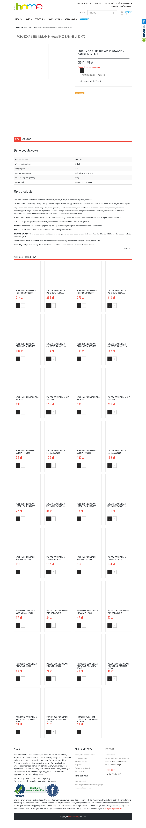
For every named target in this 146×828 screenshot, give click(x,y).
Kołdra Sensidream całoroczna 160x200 (56, 345)
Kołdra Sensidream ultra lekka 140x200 (25, 505)
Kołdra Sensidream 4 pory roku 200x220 (117, 291)
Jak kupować (109, 3)
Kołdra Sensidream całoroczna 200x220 (117, 345)
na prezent (84, 19)
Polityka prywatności (82, 768)
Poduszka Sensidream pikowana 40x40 (57, 611)
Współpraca (79, 771)
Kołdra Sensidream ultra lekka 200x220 (117, 505)
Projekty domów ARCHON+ (121, 6)
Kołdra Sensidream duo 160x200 (57, 398)
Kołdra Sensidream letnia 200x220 (116, 451)
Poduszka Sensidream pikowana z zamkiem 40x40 (87, 666)
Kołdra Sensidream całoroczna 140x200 (25, 345)
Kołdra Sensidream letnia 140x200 (25, 451)
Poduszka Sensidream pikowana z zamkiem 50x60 (118, 666)
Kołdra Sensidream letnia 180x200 (86, 451)
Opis (17, 139)
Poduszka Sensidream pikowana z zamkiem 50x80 (26, 719)
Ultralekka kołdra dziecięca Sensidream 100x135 (87, 719)
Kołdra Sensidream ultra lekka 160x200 (55, 505)
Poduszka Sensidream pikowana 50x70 (118, 611)
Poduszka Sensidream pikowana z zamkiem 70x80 (57, 719)
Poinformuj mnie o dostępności (93, 75)
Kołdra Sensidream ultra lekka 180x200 (86, 505)
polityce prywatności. (113, 808)
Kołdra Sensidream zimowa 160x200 (55, 558)
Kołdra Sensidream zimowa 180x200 (86, 558)
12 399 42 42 (80, 13)
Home (18, 27)
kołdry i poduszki (29, 27)
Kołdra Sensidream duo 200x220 (118, 398)
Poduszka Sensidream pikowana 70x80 (57, 665)
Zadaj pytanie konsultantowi (85, 755)
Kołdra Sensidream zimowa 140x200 (25, 558)
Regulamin (78, 765)
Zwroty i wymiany (81, 758)
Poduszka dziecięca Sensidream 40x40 (25, 611)
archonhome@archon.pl (119, 761)
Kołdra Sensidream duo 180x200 (88, 398)
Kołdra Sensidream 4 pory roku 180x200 (87, 291)
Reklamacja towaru (82, 761)
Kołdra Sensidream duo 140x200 (27, 398)
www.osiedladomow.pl (83, 788)
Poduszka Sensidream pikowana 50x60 (87, 611)
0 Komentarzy (79, 93)
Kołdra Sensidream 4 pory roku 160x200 (56, 291)
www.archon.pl (80, 781)
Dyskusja (26, 139)
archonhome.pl (115, 765)
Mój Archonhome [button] (124, 3)
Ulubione (97, 3)
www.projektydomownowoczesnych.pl (89, 784)
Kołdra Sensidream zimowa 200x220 (116, 558)
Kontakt (109, 749)
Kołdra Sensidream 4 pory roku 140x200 (26, 291)
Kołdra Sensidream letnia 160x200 (55, 451)
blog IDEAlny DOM (84, 3)
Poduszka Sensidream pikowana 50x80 (26, 665)
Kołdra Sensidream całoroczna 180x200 (86, 345)
